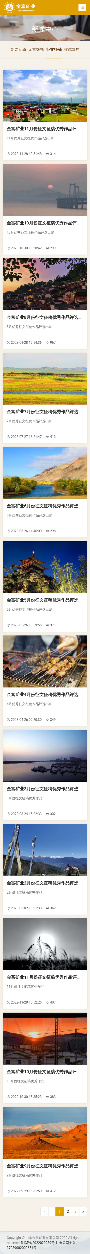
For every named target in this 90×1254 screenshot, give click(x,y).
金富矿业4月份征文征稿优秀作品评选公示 (45, 694)
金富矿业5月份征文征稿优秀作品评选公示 (45, 600)
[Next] (75, 1211)
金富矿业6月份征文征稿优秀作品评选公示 (45, 505)
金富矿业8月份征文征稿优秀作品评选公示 (45, 317)
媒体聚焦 (71, 49)
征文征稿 (54, 49)
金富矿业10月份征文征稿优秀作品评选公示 (45, 222)
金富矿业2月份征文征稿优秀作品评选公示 (45, 882)
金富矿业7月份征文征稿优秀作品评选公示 (45, 411)
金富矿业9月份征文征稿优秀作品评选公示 (45, 1165)
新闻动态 (18, 49)
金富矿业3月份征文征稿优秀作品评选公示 (45, 788)
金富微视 (36, 49)
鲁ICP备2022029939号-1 (38, 1243)
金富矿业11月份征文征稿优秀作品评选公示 (45, 128)
